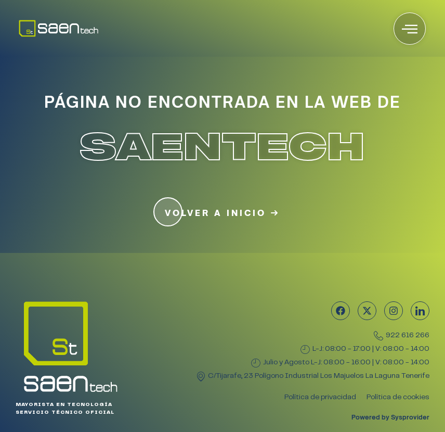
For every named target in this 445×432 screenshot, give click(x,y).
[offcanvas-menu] (410, 28)
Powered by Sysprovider (390, 417)
